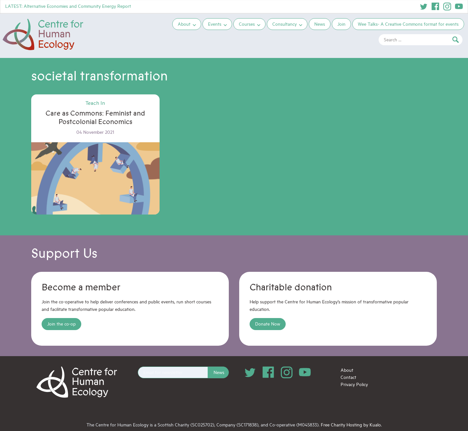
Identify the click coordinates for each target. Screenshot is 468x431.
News (319, 24)
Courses (247, 24)
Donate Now (267, 324)
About (184, 24)
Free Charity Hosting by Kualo (351, 425)
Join (341, 24)
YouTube (459, 6)
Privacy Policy (354, 384)
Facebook (435, 6)
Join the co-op (61, 324)
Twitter (424, 6)
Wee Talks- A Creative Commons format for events (408, 24)
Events (214, 24)
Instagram (447, 6)
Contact (348, 377)
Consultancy (284, 24)
